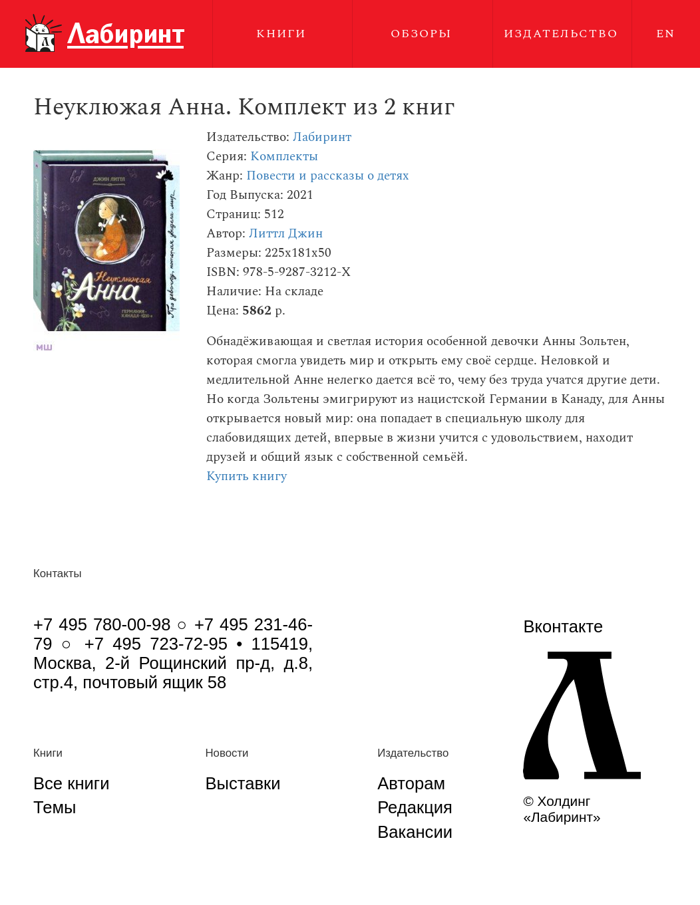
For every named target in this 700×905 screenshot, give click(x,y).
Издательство (561, 34)
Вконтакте (563, 626)
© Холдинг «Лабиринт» (561, 809)
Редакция (414, 807)
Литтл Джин (286, 233)
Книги (281, 34)
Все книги (71, 783)
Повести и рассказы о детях (327, 176)
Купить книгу (246, 476)
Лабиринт (322, 137)
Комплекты (284, 156)
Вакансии (414, 832)
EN (665, 34)
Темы (54, 807)
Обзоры (421, 34)
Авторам (411, 783)
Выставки (242, 783)
